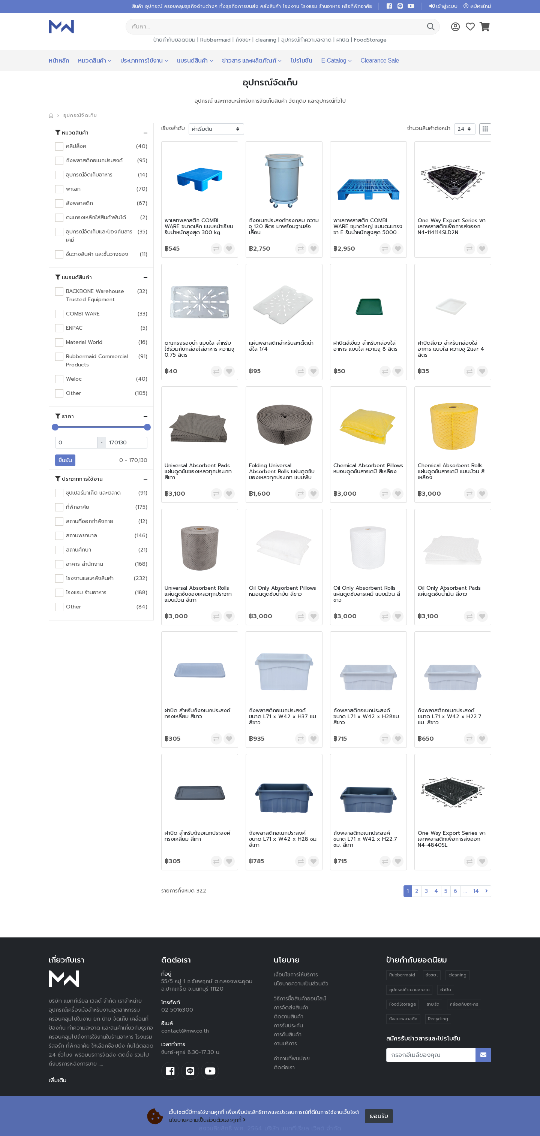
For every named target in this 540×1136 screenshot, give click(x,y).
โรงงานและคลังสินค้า (90, 578)
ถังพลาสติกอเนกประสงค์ (94, 160)
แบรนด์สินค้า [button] (73, 277)
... (465, 891)
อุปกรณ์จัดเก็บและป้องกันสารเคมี (99, 236)
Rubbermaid (215, 40)
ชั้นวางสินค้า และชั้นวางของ (97, 254)
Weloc (74, 379)
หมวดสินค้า (92, 60)
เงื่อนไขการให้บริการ (296, 975)
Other (73, 393)
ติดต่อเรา (284, 1068)
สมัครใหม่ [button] (477, 6)
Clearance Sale (380, 60)
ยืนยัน (65, 460)
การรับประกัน (288, 1026)
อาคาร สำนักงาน (84, 564)
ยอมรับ (379, 1116)
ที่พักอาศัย (77, 507)
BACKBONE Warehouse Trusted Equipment (95, 295)
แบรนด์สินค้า (192, 60)
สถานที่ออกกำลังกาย (89, 521)
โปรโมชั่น (301, 60)
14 (476, 891)
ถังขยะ (243, 40)
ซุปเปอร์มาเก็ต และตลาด (93, 493)
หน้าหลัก (59, 60)
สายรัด (432, 1004)
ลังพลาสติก (79, 203)
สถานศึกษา (78, 550)
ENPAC (74, 328)
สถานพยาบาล (81, 536)
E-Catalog (333, 60)
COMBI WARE (83, 314)
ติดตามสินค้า (288, 1017)
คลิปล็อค (76, 146)
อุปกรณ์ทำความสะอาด (306, 40)
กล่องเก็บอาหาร (464, 1004)
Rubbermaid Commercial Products (97, 361)
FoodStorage (370, 40)
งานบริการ (285, 1044)
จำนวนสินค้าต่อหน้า (428, 128)
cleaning (265, 40)
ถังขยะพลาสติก (403, 1019)
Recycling (438, 1019)
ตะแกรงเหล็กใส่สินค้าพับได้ (96, 217)
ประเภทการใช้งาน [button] (79, 479)
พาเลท (73, 189)
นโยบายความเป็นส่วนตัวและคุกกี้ (207, 1120)
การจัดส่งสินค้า (291, 1008)
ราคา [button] (64, 416)
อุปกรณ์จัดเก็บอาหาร (89, 175)
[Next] (486, 891)
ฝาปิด (342, 40)
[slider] (55, 427)
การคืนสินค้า (288, 1035)
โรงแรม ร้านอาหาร (86, 592)
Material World (84, 342)
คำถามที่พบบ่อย (292, 1059)
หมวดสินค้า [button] (71, 133)
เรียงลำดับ (173, 128)
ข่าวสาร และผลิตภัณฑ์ (249, 60)
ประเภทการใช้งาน (141, 60)
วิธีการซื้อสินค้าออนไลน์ (300, 999)
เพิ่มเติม (57, 1080)
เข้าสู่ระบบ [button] (443, 6)
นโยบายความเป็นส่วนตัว (301, 984)
